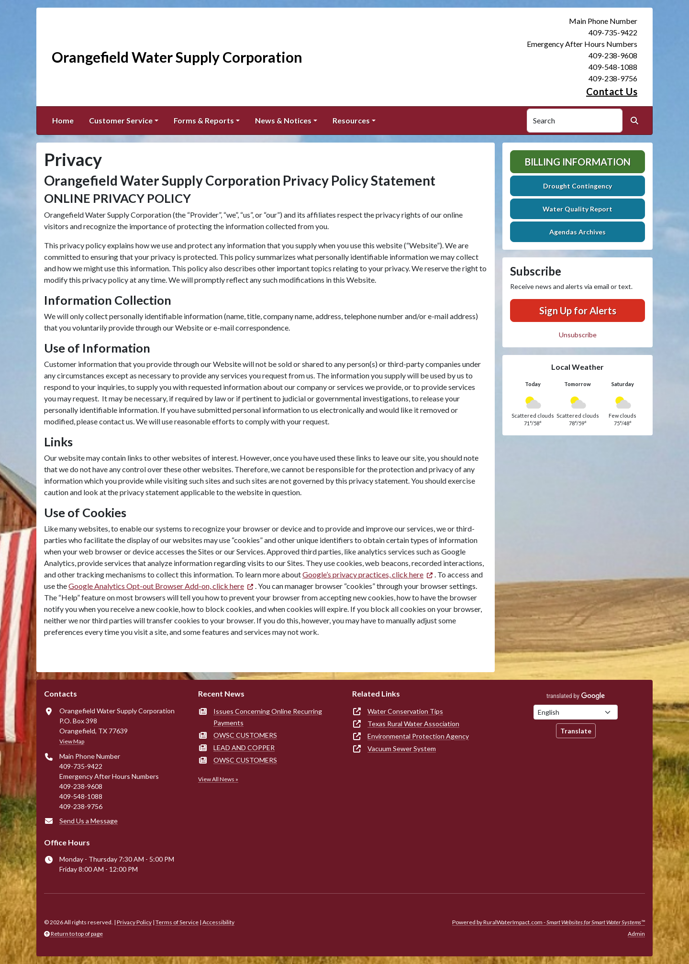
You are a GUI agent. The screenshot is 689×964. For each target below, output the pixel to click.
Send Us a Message (88, 821)
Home (63, 120)
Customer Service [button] (121, 120)
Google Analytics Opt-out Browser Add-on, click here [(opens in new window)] (156, 585)
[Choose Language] (575, 712)
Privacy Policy (134, 922)
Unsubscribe (578, 335)
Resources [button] (351, 120)
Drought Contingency (577, 186)
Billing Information (578, 161)
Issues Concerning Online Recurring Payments (267, 717)
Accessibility (218, 922)
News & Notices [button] (283, 120)
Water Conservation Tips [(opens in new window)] (405, 711)
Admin (636, 933)
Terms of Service (177, 922)
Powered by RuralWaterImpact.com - (548, 922)
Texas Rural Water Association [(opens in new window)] (413, 724)
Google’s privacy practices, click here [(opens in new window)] (362, 574)
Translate (575, 731)
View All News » (218, 779)
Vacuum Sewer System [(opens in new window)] (401, 748)
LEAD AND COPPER (244, 747)
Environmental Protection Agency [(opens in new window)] (418, 736)
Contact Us (611, 91)
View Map (71, 741)
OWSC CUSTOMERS (245, 735)
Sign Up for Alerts (577, 310)
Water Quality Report (577, 209)
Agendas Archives (577, 232)
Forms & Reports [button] (204, 120)
